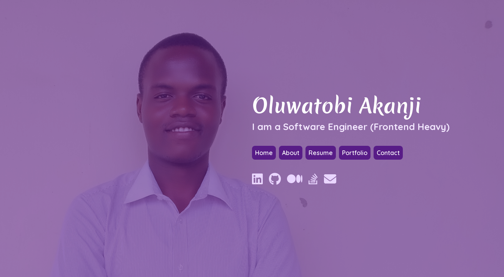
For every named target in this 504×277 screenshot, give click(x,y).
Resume (321, 153)
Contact (388, 153)
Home (264, 153)
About (290, 153)
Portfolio (354, 153)
